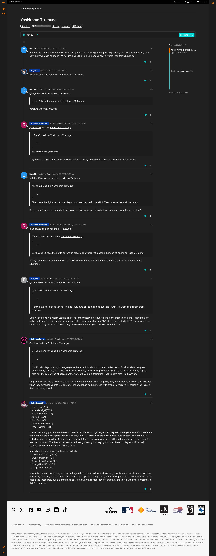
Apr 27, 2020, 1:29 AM (76, 123)
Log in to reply (186, 35)
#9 (151, 403)
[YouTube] (39, 510)
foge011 (34, 70)
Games (176, 2)
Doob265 (33, 48)
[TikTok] (65, 510)
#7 (152, 278)
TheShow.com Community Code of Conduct (66, 524)
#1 (152, 48)
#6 (151, 224)
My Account (202, 2)
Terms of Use (17, 524)
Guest (49, 89)
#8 (151, 339)
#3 (151, 89)
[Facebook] (31, 510)
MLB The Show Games (142, 524)
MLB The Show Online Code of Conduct (109, 524)
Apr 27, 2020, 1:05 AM (55, 48)
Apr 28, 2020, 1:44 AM (64, 403)
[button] (3, 547)
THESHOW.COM (15, 2)
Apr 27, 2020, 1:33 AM (64, 174)
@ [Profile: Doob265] (35, 127)
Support (188, 2)
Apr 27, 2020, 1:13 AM (58, 70)
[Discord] (56, 510)
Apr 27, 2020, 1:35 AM (76, 224)
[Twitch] (48, 510)
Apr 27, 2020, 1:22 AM (64, 89)
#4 (151, 123)
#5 (151, 174)
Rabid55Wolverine (39, 123)
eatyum (34, 278)
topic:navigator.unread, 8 (182, 71)
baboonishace (37, 339)
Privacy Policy (34, 524)
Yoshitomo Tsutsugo (58, 93)
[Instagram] (22, 510)
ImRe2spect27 (37, 403)
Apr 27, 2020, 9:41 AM (72, 339)
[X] (13, 510)
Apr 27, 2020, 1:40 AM (66, 278)
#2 (151, 70)
